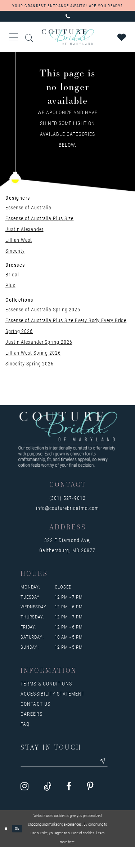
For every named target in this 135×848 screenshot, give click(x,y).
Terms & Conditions (46, 683)
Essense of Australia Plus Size (39, 218)
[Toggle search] (29, 37)
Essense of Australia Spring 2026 (42, 309)
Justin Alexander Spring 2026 (38, 341)
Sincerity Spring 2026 (29, 363)
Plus (10, 285)
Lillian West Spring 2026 (33, 352)
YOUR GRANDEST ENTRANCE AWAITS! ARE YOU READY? (67, 5)
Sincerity (15, 250)
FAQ (25, 723)
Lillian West (18, 239)
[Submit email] (106, 761)
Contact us (35, 703)
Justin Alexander (24, 229)
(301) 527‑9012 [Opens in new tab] (67, 497)
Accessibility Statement (53, 693)
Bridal (12, 274)
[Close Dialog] (6, 829)
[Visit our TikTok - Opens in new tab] (47, 787)
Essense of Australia (28, 207)
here (71, 842)
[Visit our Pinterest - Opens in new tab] (90, 787)
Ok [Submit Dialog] (17, 828)
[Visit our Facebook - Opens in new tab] (69, 787)
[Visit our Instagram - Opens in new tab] (24, 787)
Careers (31, 713)
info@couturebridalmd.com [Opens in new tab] (67, 508)
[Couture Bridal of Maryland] (67, 37)
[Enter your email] (66, 761)
